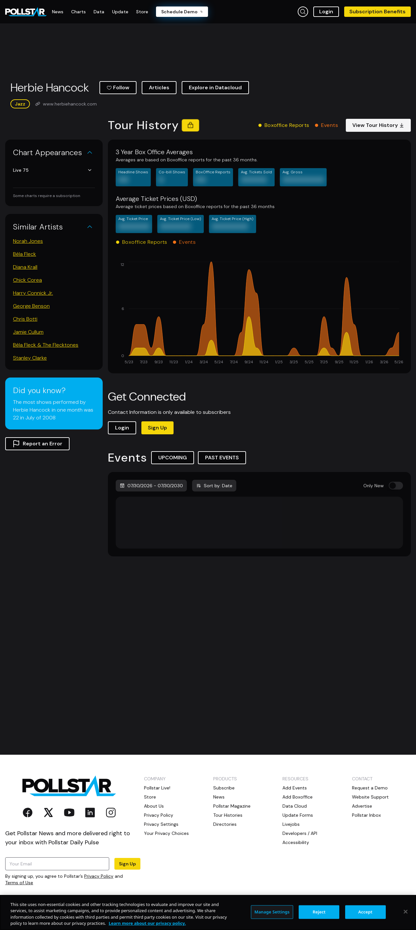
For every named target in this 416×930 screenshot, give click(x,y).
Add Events (294, 788)
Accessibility (295, 842)
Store (150, 797)
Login (326, 11)
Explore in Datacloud (215, 87)
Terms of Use (19, 883)
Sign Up (157, 427)
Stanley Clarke (30, 357)
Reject (319, 916)
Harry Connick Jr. (33, 293)
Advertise (362, 806)
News (219, 797)
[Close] (405, 916)
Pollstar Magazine (232, 806)
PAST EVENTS (222, 457)
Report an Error (37, 444)
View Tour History (378, 125)
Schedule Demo (182, 11)
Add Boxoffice (297, 797)
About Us (154, 806)
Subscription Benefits (377, 11)
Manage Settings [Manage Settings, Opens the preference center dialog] (272, 916)
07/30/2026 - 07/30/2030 (151, 486)
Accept (365, 916)
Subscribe (224, 788)
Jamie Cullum (28, 332)
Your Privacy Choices (166, 833)
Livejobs (291, 824)
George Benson (31, 306)
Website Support (370, 797)
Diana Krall (25, 267)
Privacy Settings (161, 824)
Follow (118, 87)
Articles (159, 87)
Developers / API (299, 833)
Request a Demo (370, 788)
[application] (259, 314)
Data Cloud (294, 806)
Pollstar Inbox (366, 815)
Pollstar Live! (157, 788)
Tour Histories (227, 815)
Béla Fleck (24, 254)
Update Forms (297, 815)
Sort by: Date (214, 486)
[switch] (396, 486)
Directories (225, 824)
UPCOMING (172, 457)
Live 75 (52, 170)
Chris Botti (25, 319)
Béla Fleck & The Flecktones (45, 344)
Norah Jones (28, 241)
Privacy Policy (98, 876)
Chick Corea (27, 280)
